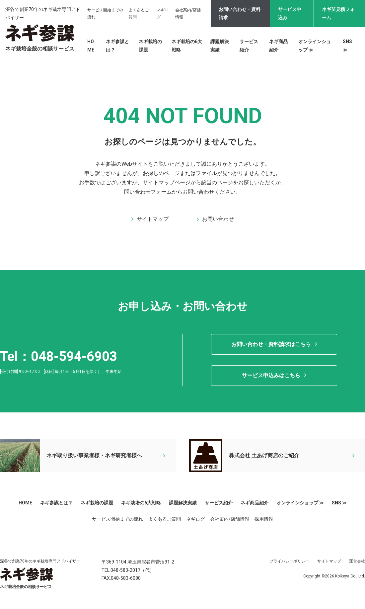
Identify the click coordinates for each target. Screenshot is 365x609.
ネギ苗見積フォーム (338, 13)
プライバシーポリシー (289, 561)
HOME (25, 502)
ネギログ (195, 519)
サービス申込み (289, 13)
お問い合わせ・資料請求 (239, 13)
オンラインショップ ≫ (300, 502)
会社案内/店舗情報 (229, 519)
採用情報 (264, 519)
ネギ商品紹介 (254, 502)
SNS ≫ (339, 502)
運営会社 (357, 561)
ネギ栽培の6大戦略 (141, 502)
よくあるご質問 (164, 519)
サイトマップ (329, 561)
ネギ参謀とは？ (56, 502)
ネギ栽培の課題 (97, 502)
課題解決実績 (183, 502)
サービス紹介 (219, 502)
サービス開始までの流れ (117, 519)
